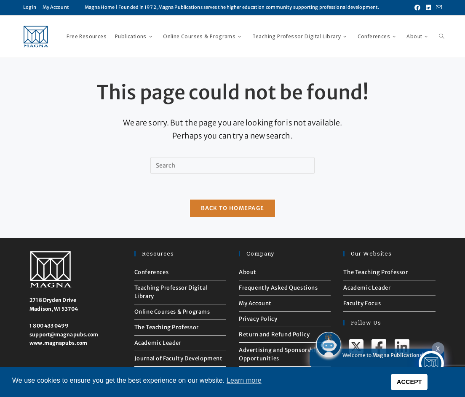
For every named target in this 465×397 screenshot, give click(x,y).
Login (29, 7)
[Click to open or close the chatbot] (431, 363)
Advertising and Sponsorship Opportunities (279, 354)
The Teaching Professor (166, 327)
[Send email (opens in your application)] (437, 7)
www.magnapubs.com (58, 343)
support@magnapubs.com (63, 334)
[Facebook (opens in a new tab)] (417, 7)
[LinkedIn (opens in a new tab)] (428, 7)
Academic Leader (158, 342)
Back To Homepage (233, 208)
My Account (56, 7)
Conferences (151, 272)
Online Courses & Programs (172, 311)
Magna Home (100, 7)
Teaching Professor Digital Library (171, 292)
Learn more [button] (244, 380)
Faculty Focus (362, 303)
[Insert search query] (232, 165)
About (248, 272)
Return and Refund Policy (274, 334)
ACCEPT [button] (409, 381)
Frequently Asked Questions (278, 287)
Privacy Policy (258, 318)
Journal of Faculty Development (178, 358)
